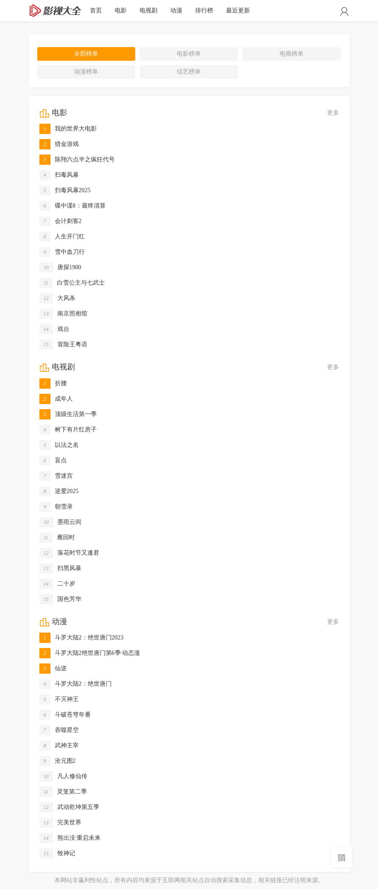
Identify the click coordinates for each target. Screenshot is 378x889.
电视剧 (149, 10)
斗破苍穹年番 (65, 715)
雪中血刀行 (62, 252)
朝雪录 (56, 506)
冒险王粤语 (63, 344)
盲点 (53, 460)
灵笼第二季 (63, 792)
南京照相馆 (63, 313)
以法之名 (59, 445)
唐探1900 (60, 267)
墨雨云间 (60, 522)
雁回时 (57, 537)
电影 (121, 10)
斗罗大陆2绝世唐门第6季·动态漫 (89, 653)
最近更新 (238, 10)
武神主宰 (59, 745)
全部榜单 (86, 54)
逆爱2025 (59, 491)
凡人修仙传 (63, 776)
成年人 (56, 399)
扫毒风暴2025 (65, 190)
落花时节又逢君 (69, 553)
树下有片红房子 (68, 429)
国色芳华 (60, 599)
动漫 (176, 10)
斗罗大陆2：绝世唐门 (75, 684)
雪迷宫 (56, 476)
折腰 (53, 383)
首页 (96, 10)
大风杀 (57, 298)
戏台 (54, 329)
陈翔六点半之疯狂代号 (77, 159)
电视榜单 (292, 54)
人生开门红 (62, 236)
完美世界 (60, 822)
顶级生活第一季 (68, 414)
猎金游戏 (59, 144)
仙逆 (53, 668)
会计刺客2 (60, 221)
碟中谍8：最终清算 (72, 206)
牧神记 (57, 853)
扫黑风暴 (60, 568)
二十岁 (57, 584)
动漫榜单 (86, 71)
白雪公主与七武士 (72, 283)
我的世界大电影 (68, 129)
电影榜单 (189, 54)
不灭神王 (59, 699)
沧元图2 (57, 761)
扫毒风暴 (59, 175)
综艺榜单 (189, 71)
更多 (333, 113)
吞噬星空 (59, 730)
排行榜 (204, 10)
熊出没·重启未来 (70, 838)
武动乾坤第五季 (69, 807)
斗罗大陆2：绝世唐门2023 (81, 637)
